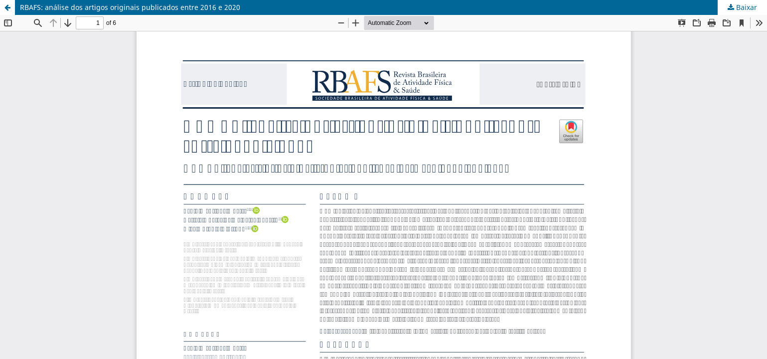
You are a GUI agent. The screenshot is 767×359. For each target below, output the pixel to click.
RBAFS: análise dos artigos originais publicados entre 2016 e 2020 (130, 7)
